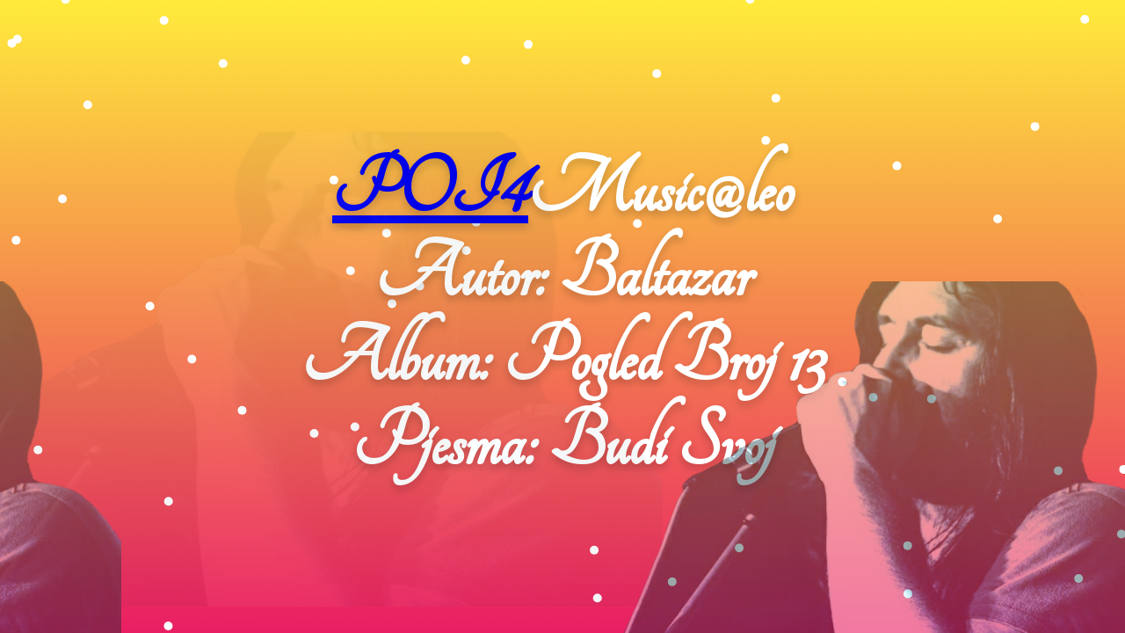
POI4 (430, 190)
